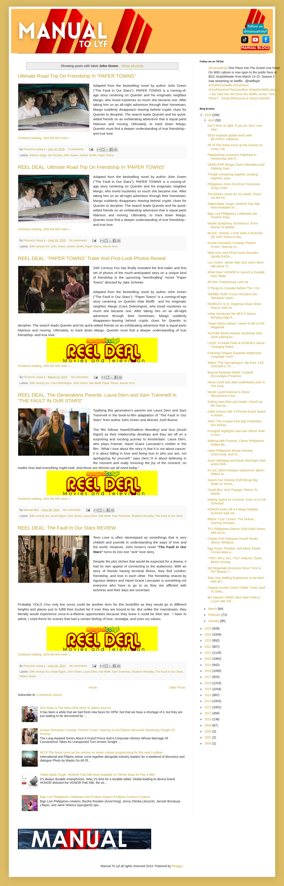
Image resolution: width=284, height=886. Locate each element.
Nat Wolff (95, 383)
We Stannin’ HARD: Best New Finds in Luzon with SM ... (233, 599)
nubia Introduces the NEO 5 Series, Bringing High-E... (231, 315)
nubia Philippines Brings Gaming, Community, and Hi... (230, 452)
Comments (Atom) (49, 695)
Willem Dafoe (28, 676)
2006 (208, 743)
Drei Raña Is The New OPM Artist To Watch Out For (75, 708)
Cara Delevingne (61, 383)
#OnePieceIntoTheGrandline (228, 89)
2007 (208, 737)
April (211, 120)
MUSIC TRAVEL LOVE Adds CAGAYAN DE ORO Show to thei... (234, 235)
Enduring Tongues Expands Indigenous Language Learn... (234, 354)
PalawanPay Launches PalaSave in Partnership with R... (231, 156)
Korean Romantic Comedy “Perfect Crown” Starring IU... (231, 244)
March (213, 608)
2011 (208, 713)
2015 (208, 689)
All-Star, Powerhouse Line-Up (227, 282)
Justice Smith (87, 155)
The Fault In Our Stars (169, 516)
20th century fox (39, 246)
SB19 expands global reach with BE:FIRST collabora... (229, 137)
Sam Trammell (121, 516)
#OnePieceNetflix (221, 85)
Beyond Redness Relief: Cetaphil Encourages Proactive (230, 374)
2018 (208, 671)
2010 (208, 719)
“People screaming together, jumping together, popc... (232, 176)
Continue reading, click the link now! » (44, 138)
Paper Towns (106, 155)
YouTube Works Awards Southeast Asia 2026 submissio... (234, 335)
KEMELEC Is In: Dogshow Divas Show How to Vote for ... (234, 305)
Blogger (177, 866)
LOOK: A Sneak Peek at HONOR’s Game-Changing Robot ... (236, 344)
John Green (70, 155)
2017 (208, 677)
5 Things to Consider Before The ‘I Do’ (233, 288)
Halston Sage (37, 155)
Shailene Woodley (142, 516)
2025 (208, 628)
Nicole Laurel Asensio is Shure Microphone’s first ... (228, 394)
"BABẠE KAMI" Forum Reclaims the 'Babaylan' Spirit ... (232, 296)
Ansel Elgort (58, 516)
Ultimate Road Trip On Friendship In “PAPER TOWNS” (77, 76)
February (214, 614)
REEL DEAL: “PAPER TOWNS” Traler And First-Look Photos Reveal (92, 258)
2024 (208, 634)
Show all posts (132, 66)
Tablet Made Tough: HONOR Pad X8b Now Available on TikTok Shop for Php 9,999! (97, 774)
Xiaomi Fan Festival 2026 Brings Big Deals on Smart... (232, 482)
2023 (208, 640)
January (214, 621)
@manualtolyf (218, 68)
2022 (208, 646)
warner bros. (110, 246)
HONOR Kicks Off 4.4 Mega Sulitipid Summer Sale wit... (232, 511)
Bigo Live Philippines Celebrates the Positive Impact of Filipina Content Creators (95, 797)
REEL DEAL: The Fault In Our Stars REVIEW (67, 528)
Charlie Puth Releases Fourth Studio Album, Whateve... (232, 540)
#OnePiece (241, 85)
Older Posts (177, 687)
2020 (208, 658)
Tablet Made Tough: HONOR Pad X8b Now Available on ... (233, 205)
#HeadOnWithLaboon (264, 89)
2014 (208, 695)
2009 (208, 725)
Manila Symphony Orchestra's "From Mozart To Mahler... (232, 225)
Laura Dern (90, 516)
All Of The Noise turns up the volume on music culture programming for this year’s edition (101, 752)
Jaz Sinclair (55, 155)
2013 (208, 701)
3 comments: (76, 149)
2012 (208, 707)
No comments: (78, 240)
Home (93, 687)
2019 (208, 665)
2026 (208, 115)
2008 (208, 731)
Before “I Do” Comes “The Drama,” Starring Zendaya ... (231, 521)
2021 (208, 652)
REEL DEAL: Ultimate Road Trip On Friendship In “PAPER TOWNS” (91, 167)
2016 (208, 683)
